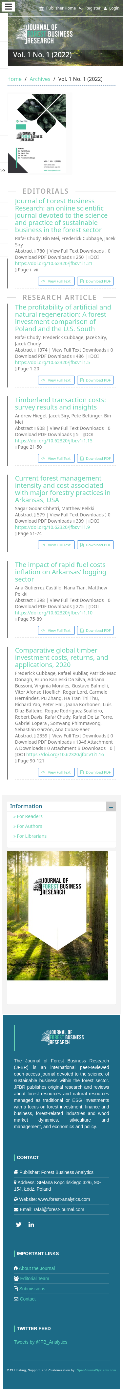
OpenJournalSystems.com (96, 1370)
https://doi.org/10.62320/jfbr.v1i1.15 (53, 440)
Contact (27, 1299)
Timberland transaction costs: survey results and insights (60, 403)
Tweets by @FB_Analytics (40, 1342)
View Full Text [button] (59, 281)
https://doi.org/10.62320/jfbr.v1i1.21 (53, 263)
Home (14, 79)
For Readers (29, 816)
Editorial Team (34, 1278)
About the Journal (37, 1268)
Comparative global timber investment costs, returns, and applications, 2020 (62, 657)
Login (112, 8)
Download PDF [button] (98, 281)
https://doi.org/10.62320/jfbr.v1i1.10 (53, 612)
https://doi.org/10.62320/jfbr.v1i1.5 (52, 362)
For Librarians (31, 836)
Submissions (32, 1288)
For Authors (29, 826)
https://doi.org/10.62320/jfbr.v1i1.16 (65, 754)
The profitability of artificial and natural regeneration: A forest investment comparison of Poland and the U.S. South (63, 318)
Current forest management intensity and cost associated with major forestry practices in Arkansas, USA (63, 489)
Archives (40, 79)
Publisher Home (57, 8)
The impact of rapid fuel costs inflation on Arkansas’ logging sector (61, 572)
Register (90, 8)
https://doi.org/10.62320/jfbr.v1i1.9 (52, 527)
